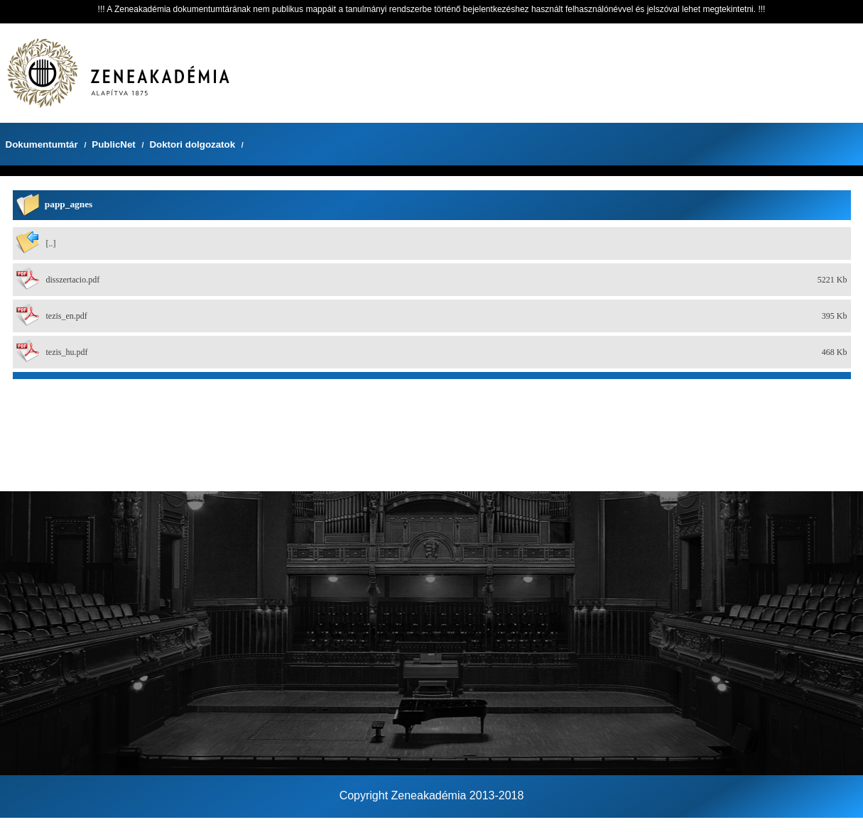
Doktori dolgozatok (192, 144)
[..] (51, 243)
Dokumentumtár (42, 144)
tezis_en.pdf (66, 316)
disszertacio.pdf (73, 280)
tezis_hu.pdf (67, 352)
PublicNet (113, 144)
